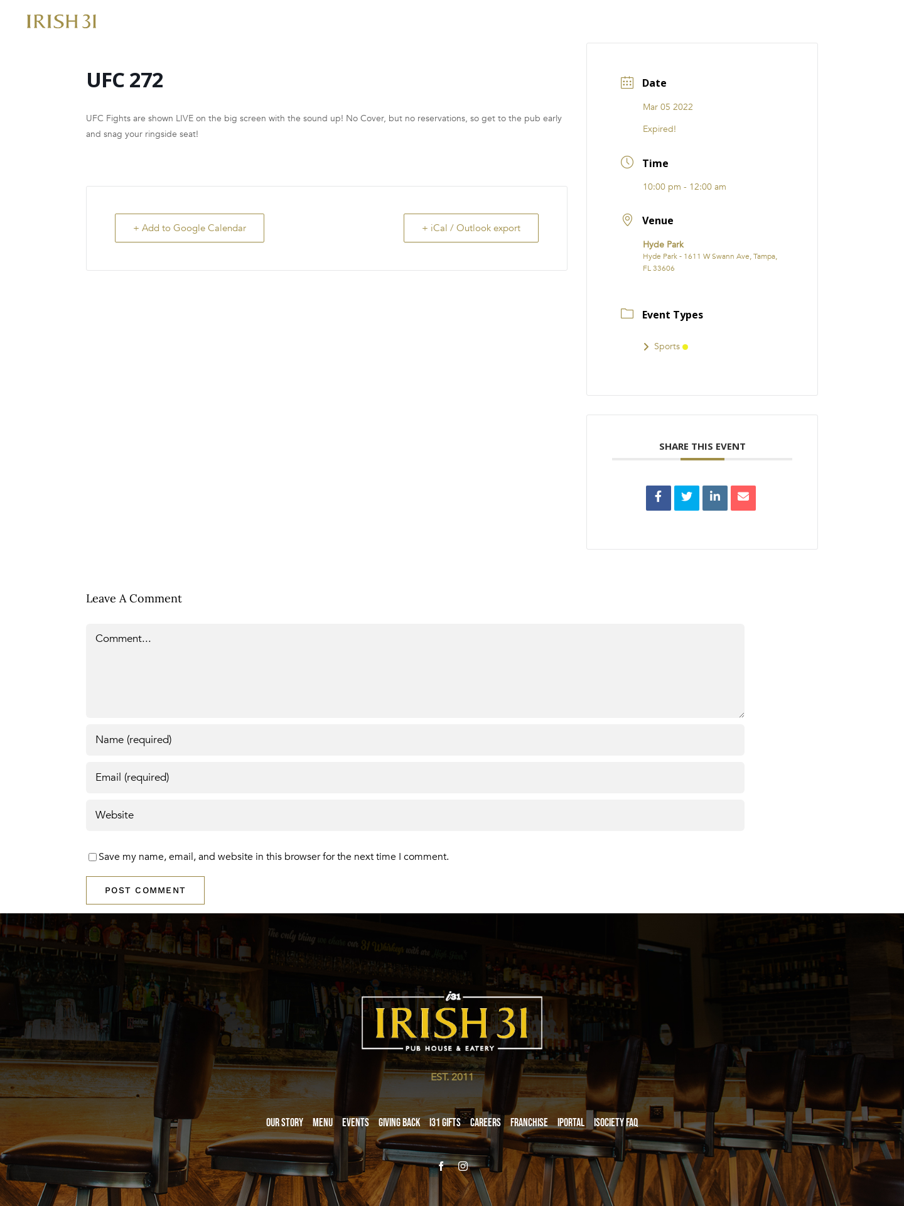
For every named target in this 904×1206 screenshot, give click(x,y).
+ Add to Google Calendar (189, 228)
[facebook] (441, 1166)
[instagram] (463, 1166)
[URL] (415, 815)
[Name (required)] (415, 740)
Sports (665, 346)
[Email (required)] (415, 777)
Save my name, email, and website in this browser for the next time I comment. (274, 857)
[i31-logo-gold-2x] (61, 19)
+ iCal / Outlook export (471, 228)
